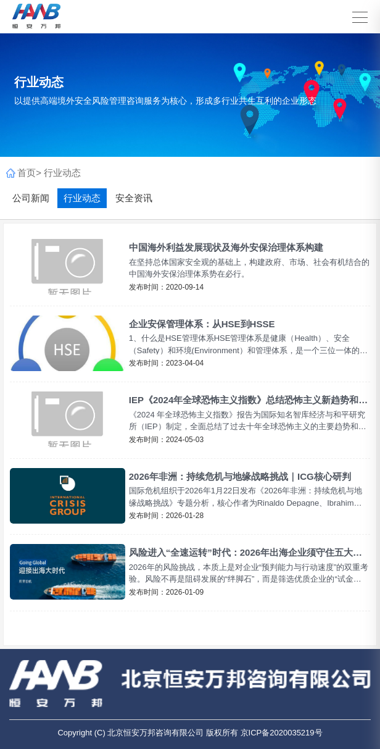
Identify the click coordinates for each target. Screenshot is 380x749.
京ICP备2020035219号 (282, 732)
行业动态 (62, 172)
